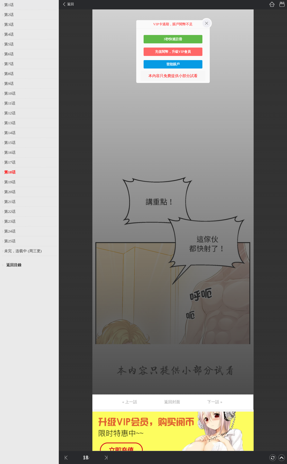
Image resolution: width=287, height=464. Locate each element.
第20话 (10, 192)
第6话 (9, 54)
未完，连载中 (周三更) (23, 251)
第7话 (9, 64)
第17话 (10, 162)
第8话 (9, 74)
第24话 (10, 231)
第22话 (10, 211)
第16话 (10, 152)
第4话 (9, 34)
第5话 (9, 44)
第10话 (10, 93)
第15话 (10, 143)
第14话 (10, 133)
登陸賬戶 (173, 64)
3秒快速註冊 (173, 39)
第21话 (10, 202)
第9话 (9, 83)
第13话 (10, 123)
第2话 (9, 15)
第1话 (9, 5)
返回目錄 (13, 265)
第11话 (9, 103)
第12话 (10, 113)
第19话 (10, 182)
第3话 (9, 24)
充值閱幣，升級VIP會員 (173, 51)
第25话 (10, 241)
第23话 (10, 221)
